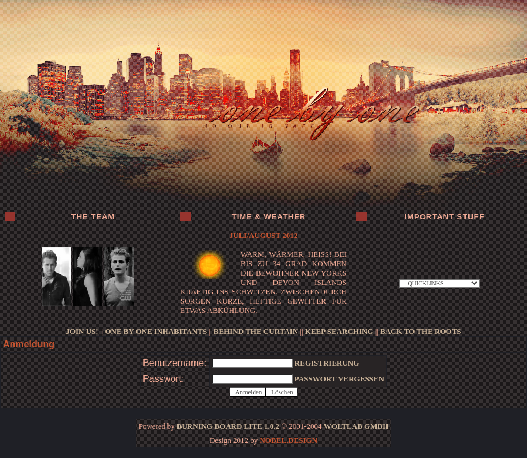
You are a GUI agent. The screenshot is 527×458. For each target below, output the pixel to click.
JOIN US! (82, 331)
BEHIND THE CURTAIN (256, 331)
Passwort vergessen (339, 378)
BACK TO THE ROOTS (420, 331)
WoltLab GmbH (356, 426)
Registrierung (327, 363)
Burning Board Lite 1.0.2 (228, 426)
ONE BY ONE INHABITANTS (156, 331)
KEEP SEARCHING (339, 331)
